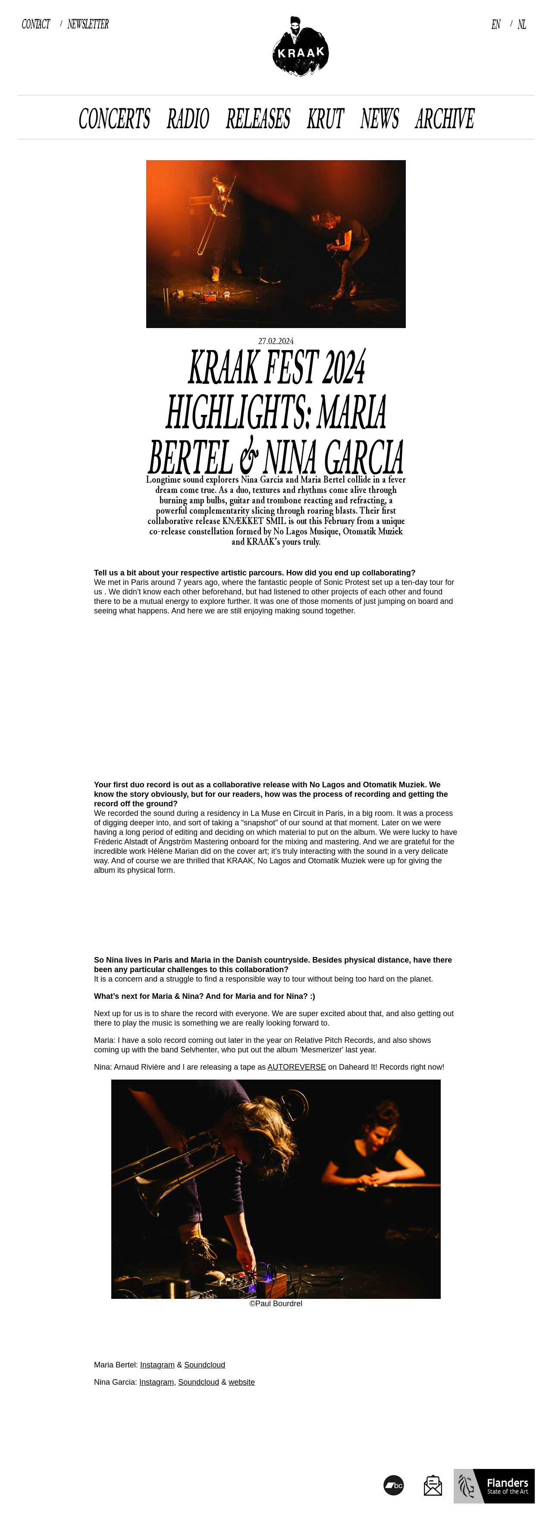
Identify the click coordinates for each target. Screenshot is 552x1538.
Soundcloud (204, 1365)
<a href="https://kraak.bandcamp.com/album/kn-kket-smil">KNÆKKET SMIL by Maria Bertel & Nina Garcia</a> (276, 909)
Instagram (157, 1365)
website (242, 1382)
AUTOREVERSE (296, 1067)
